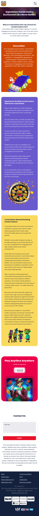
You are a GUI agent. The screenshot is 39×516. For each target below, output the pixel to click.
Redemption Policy (6, 482)
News (2, 474)
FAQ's (21, 477)
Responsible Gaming (7, 480)
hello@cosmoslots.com (19, 493)
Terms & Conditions (26, 474)
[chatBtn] (35, 4)
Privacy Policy (5, 477)
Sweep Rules (23, 480)
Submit (19, 438)
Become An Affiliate (25, 482)
